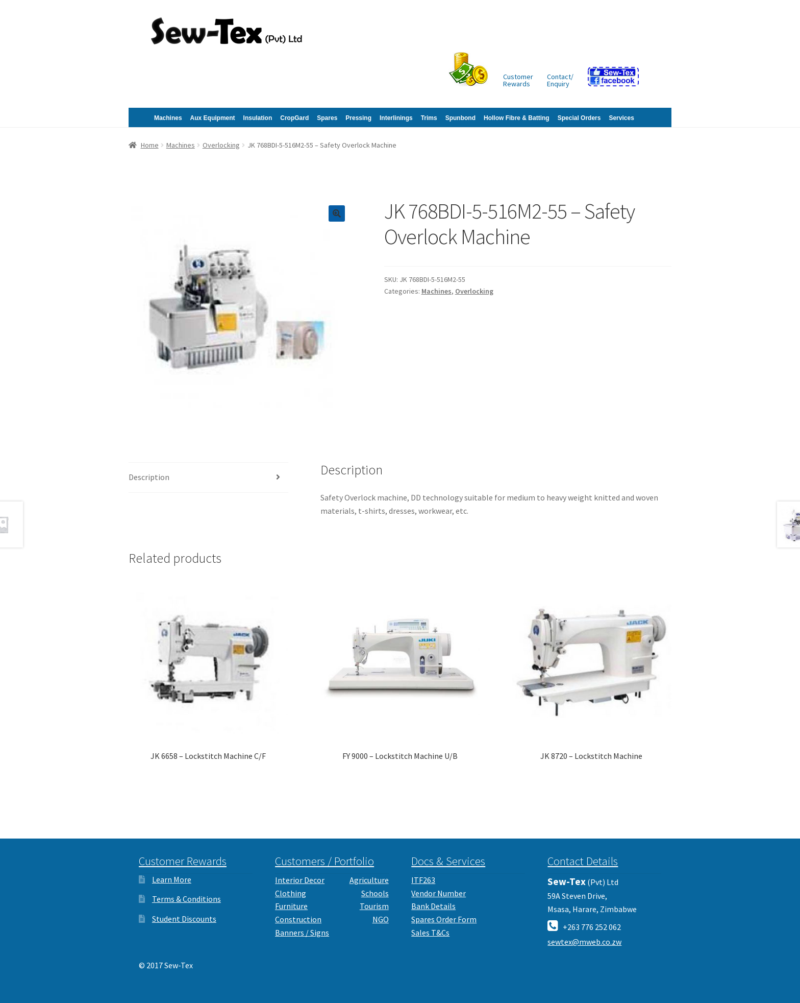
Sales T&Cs (430, 932)
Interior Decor (299, 880)
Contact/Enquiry (560, 80)
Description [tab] (149, 477)
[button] (337, 213)
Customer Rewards (183, 861)
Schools (375, 893)
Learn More (171, 879)
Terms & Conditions (186, 899)
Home (150, 145)
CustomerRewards (518, 80)
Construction (298, 919)
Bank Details (433, 906)
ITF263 (423, 880)
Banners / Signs (302, 932)
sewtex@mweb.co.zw (584, 942)
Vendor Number (438, 893)
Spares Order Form (444, 919)
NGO (380, 919)
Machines (180, 145)
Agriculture (369, 880)
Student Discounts (184, 919)
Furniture (291, 906)
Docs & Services (448, 861)
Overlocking (221, 145)
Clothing (290, 893)
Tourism (374, 906)
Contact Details (582, 861)
